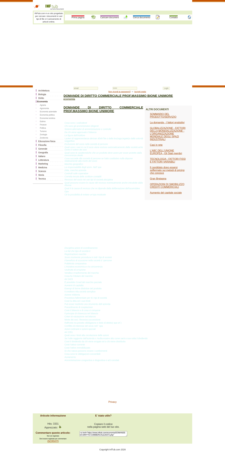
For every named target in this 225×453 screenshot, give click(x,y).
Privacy (112, 402)
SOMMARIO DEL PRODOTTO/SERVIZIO (163, 115)
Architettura (44, 90)
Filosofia (42, 145)
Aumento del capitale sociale (166, 192)
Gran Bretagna (158, 178)
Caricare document (109, 17)
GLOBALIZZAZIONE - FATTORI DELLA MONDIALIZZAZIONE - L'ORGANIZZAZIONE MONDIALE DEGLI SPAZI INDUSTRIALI (167, 134)
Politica (43, 128)
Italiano (41, 156)
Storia (41, 175)
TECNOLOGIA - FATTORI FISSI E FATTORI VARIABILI (168, 160)
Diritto (41, 98)
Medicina (42, 167)
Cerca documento (141, 17)
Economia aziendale (48, 112)
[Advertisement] (112, 48)
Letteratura (43, 160)
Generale (42, 149)
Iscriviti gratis (140, 91)
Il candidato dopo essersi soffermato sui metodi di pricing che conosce (167, 170)
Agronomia (44, 108)
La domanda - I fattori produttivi (167, 122)
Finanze (43, 125)
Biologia (42, 94)
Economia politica (47, 115)
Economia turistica (47, 118)
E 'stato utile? (103, 415)
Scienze (42, 171)
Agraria (43, 105)
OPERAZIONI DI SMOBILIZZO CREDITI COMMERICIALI (167, 185)
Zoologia (43, 134)
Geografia (43, 152)
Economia (42, 101)
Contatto (173, 17)
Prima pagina (78, 17)
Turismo (43, 131)
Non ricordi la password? (119, 91)
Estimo (43, 121)
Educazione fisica (46, 141)
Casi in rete (156, 145)
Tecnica (42, 178)
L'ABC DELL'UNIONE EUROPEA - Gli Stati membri (166, 152)
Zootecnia (44, 138)
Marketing (43, 163)
